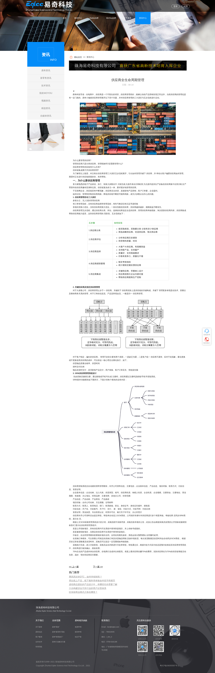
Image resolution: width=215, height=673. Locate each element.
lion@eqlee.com (113, 627)
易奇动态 (39, 632)
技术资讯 (45, 85)
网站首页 (77, 57)
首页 (65, 6)
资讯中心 (143, 6)
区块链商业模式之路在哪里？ (83, 592)
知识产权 (78, 637)
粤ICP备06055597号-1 (169, 665)
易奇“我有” (56, 627)
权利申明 (78, 632)
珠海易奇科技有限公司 (47, 607)
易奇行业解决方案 (58, 642)
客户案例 (39, 637)
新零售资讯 (45, 78)
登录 (175, 6)
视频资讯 (45, 101)
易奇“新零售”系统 (58, 632)
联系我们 (158, 6)
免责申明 (78, 627)
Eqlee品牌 (94, 6)
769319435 (110, 632)
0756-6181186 (111, 642)
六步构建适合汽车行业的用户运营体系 (87, 588)
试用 (186, 6)
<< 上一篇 (74, 567)
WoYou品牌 (111, 6)
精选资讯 (45, 108)
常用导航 (39, 647)
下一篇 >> (98, 567)
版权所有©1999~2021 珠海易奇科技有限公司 (55, 662)
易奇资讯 (45, 70)
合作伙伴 (39, 642)
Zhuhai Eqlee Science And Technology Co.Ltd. (54, 611)
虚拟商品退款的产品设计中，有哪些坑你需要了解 (93, 584)
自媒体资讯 (45, 116)
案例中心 (78, 6)
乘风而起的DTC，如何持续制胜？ (85, 577)
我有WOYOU (45, 93)
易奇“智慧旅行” (57, 637)
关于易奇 (127, 6)
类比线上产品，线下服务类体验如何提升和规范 (92, 580)
